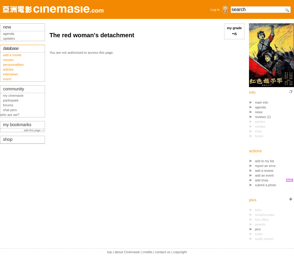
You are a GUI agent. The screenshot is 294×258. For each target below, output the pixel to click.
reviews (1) (263, 117)
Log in (215, 9)
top (109, 252)
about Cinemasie (127, 252)
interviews (10, 74)
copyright (180, 252)
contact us (162, 252)
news (258, 112)
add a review (264, 170)
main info (261, 102)
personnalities (13, 64)
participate (11, 100)
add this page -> (34, 130)
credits (147, 252)
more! (7, 79)
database (11, 48)
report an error (265, 166)
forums (8, 105)
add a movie (12, 55)
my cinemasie (13, 95)
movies (8, 60)
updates (9, 38)
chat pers (10, 110)
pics (258, 229)
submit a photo (265, 185)
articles (8, 69)
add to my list (264, 161)
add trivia (261, 180)
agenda (260, 107)
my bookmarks (17, 124)
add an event (264, 175)
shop (8, 139)
